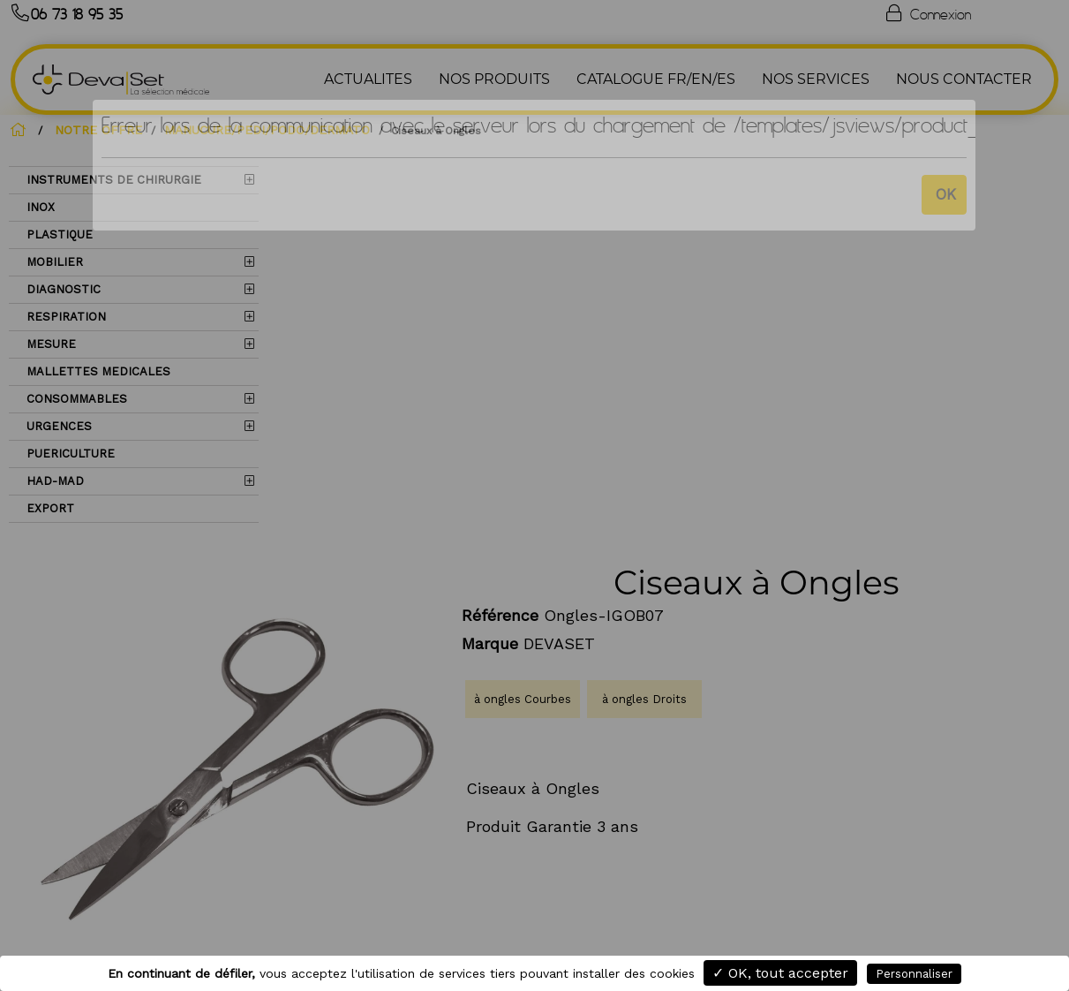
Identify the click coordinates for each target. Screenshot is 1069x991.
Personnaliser (914, 973)
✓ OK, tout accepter (780, 973)
